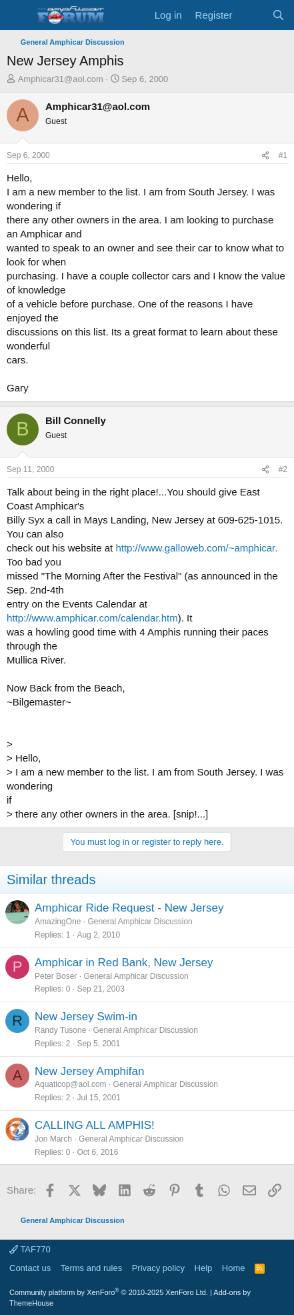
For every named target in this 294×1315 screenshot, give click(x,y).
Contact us (30, 1268)
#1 (283, 155)
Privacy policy (158, 1268)
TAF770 (30, 1249)
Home (233, 1268)
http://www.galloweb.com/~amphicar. (196, 547)
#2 (283, 469)
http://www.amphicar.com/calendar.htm (92, 617)
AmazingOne (58, 921)
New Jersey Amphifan (89, 1071)
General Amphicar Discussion (139, 921)
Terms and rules (91, 1268)
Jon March (53, 1139)
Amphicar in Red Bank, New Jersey (124, 962)
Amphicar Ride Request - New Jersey (129, 908)
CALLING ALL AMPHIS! (95, 1125)
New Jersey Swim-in (86, 1016)
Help (204, 1268)
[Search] (278, 15)
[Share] (265, 155)
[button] (18, 15)
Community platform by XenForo (108, 1292)
